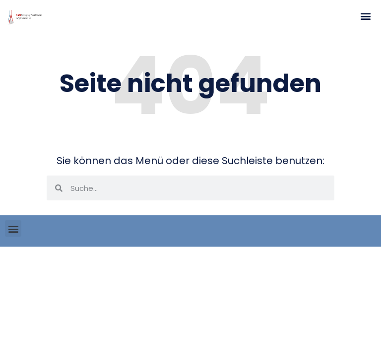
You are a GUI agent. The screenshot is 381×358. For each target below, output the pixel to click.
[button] (365, 15)
